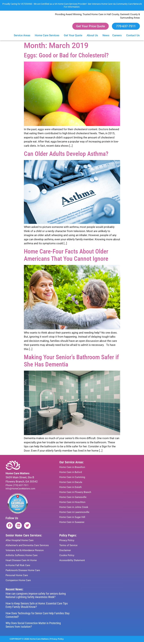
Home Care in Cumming (72, 477)
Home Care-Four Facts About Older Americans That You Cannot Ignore (66, 255)
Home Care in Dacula (70, 482)
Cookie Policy (66, 555)
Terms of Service (68, 545)
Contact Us (133, 35)
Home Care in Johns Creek (73, 507)
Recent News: (14, 589)
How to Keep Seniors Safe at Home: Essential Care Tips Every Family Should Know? (37, 605)
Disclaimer (65, 550)
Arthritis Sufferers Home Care (22, 555)
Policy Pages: (68, 535)
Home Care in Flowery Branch (75, 492)
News (105, 35)
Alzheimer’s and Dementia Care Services (27, 545)
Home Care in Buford (70, 472)
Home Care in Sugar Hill (72, 517)
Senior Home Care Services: (24, 535)
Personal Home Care (17, 575)
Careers (117, 35)
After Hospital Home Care (20, 540)
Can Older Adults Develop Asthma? (66, 153)
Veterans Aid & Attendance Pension (25, 550)
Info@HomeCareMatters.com (20, 488)
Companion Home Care (18, 580)
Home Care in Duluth (70, 487)
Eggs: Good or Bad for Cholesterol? (66, 55)
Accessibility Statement (72, 560)
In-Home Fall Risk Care (18, 565)
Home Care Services (48, 35)
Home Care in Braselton (72, 467)
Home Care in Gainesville (72, 497)
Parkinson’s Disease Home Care (23, 570)
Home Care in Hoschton (72, 502)
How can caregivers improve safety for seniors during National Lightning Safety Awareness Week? (36, 595)
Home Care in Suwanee (71, 522)
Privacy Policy (66, 540)
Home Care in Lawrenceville (74, 512)
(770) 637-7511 (21, 485)
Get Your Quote (74, 35)
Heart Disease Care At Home (21, 560)
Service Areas (23, 35)
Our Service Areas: (71, 462)
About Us (93, 35)
